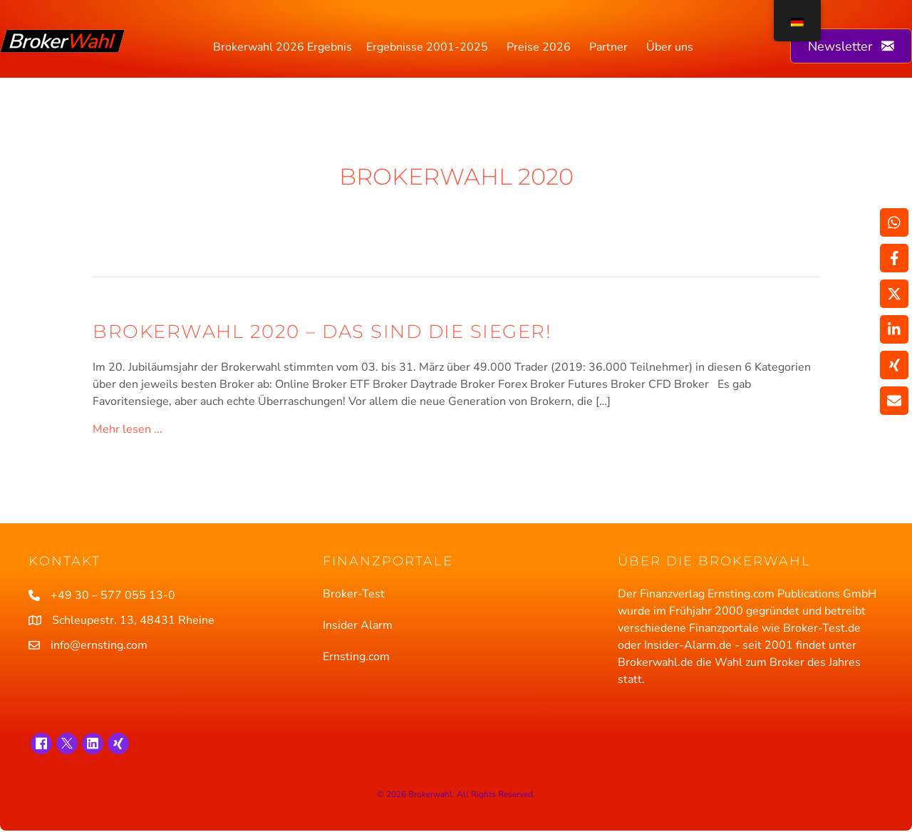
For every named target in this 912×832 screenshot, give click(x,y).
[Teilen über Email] (894, 400)
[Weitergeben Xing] (894, 365)
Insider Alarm (358, 625)
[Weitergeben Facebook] (894, 258)
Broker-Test (354, 594)
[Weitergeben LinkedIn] (894, 329)
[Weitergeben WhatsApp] (894, 222)
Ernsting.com (356, 656)
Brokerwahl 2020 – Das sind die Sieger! (322, 331)
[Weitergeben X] (894, 293)
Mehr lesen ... (127, 429)
